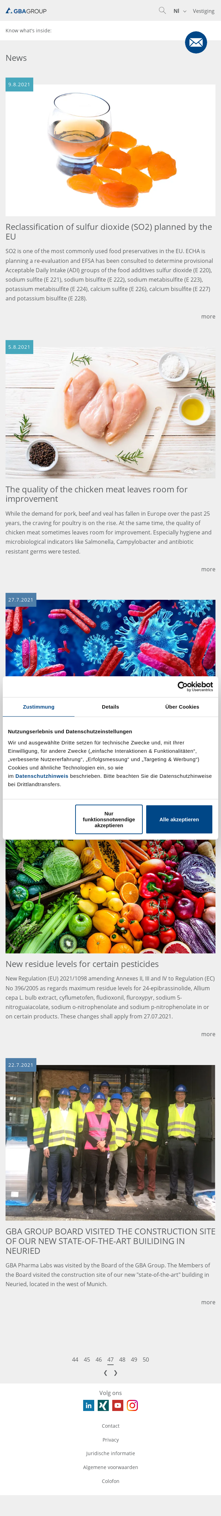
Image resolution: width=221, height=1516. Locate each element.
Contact (111, 1425)
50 (146, 1359)
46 (99, 1359)
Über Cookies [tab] (182, 707)
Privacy (111, 1439)
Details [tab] (110, 707)
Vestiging (203, 10)
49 (134, 1359)
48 (122, 1359)
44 (75, 1359)
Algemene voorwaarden (110, 1467)
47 (110, 1359)
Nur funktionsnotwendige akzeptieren (109, 819)
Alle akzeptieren (179, 819)
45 (87, 1359)
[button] (162, 10)
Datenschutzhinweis (42, 776)
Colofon (111, 1481)
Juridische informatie (110, 1453)
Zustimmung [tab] (38, 707)
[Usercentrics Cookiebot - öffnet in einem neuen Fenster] (182, 687)
